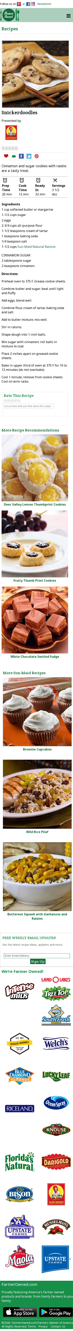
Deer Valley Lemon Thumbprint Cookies (35, 504)
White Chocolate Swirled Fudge (35, 656)
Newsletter (44, 4)
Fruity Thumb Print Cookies (34, 580)
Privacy (42, 1326)
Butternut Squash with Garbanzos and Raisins (37, 916)
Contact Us (58, 1326)
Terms (32, 1326)
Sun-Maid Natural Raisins (36, 246)
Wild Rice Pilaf (37, 832)
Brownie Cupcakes (37, 749)
